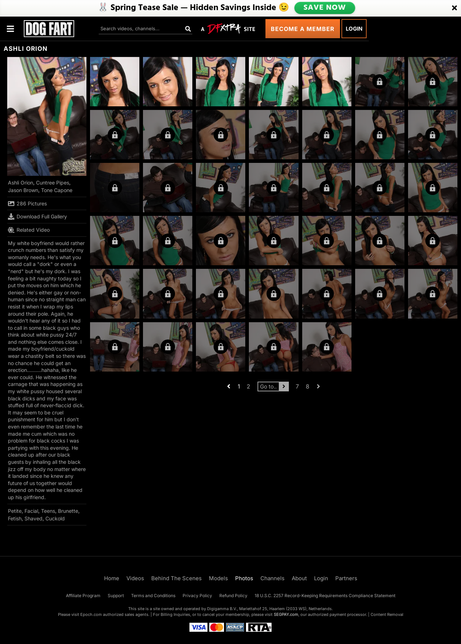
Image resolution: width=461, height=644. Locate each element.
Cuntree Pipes (52, 182)
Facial (31, 511)
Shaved (33, 518)
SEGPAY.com (286, 614)
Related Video (29, 230)
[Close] (454, 8)
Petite (15, 511)
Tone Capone (56, 190)
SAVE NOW (324, 8)
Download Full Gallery (37, 216)
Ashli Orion (20, 182)
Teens (48, 511)
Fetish (15, 518)
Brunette (68, 511)
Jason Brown (23, 190)
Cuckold (55, 518)
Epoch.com (91, 614)
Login (354, 28)
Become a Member (303, 28)
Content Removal (387, 614)
